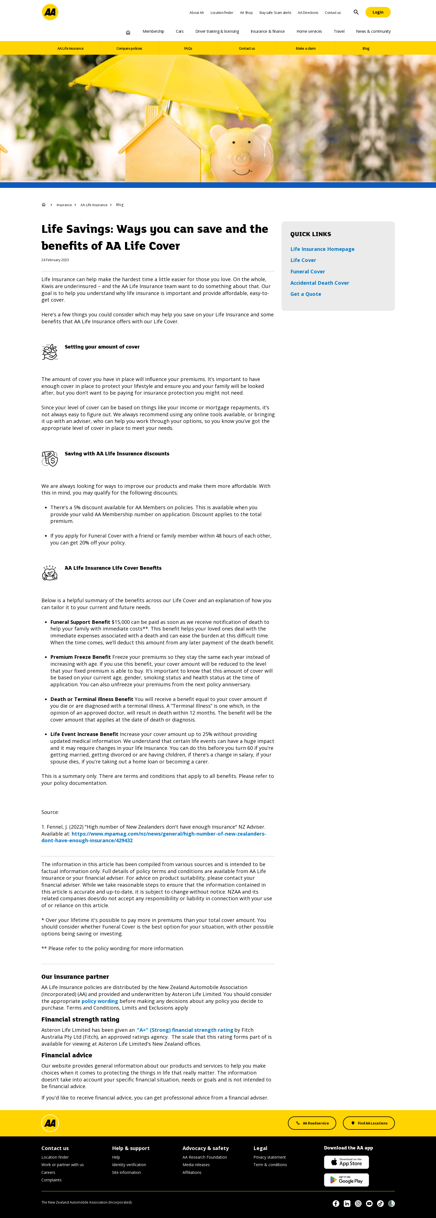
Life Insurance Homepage (322, 249)
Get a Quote (305, 294)
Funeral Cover (307, 271)
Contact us (333, 12)
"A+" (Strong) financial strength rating (184, 1030)
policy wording (100, 1001)
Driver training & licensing (217, 31)
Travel (339, 31)
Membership (153, 31)
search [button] (356, 12)
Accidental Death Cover (319, 282)
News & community (373, 31)
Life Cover (303, 260)
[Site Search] (356, 12)
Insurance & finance (268, 31)
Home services (309, 31)
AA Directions (308, 12)
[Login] (378, 12)
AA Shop (246, 12)
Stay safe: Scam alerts (275, 12)
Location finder (222, 12)
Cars (180, 31)
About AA (197, 12)
